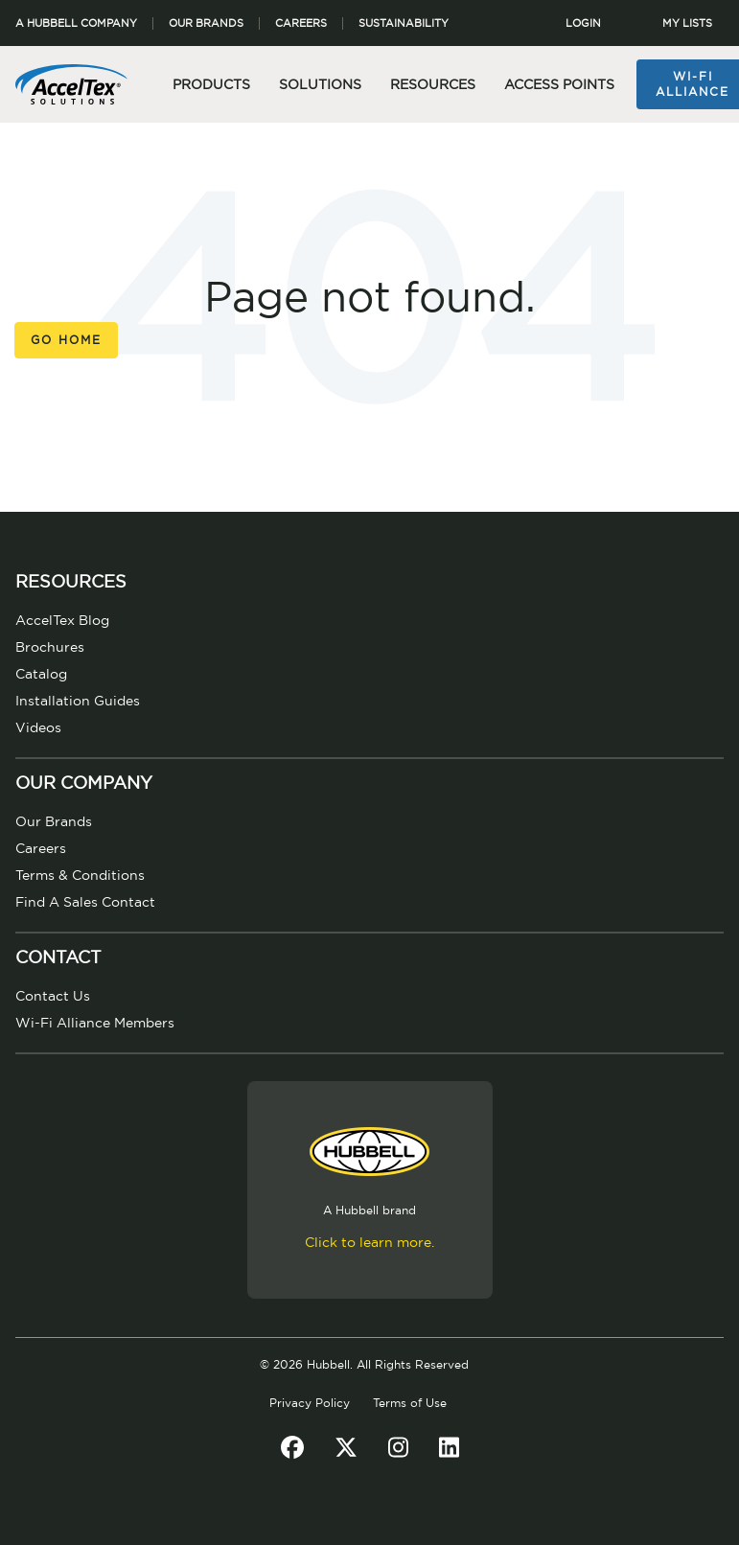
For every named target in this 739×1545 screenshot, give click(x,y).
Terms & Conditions (80, 876)
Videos (38, 728)
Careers (301, 23)
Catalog (41, 674)
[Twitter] (346, 1449)
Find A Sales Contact (85, 903)
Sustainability (403, 23)
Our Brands (206, 23)
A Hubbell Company (76, 23)
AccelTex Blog (62, 621)
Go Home (66, 340)
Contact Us (52, 996)
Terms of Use (410, 1403)
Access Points (559, 85)
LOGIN (583, 23)
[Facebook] (292, 1449)
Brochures (49, 648)
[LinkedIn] (449, 1449)
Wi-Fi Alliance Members (94, 1023)
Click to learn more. (369, 1243)
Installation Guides (77, 701)
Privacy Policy (309, 1403)
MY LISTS (687, 23)
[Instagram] (398, 1449)
